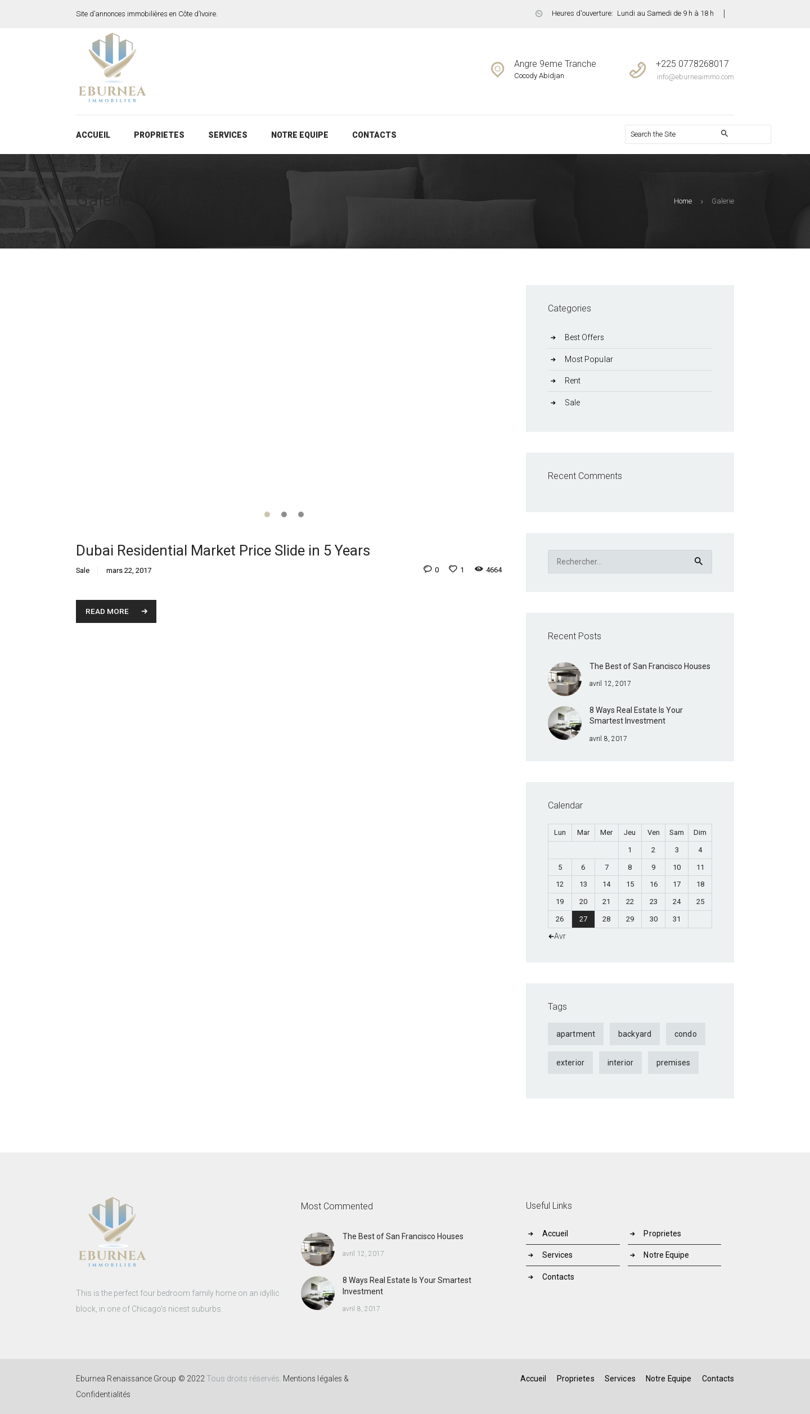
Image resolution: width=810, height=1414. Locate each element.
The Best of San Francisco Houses (650, 666)
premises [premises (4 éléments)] (671, 1063)
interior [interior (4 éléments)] (619, 1063)
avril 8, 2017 (608, 739)
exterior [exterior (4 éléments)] (570, 1063)
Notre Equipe (667, 1255)
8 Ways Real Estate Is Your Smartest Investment (636, 716)
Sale (82, 571)
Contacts (559, 1276)
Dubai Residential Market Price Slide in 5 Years (224, 551)
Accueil (556, 1233)
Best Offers (585, 337)
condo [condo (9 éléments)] (684, 1034)
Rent (573, 380)
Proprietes (663, 1233)
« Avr (557, 936)
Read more (107, 611)
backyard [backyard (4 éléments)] (634, 1034)
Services (558, 1255)
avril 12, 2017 (610, 684)
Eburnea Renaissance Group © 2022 (140, 1378)
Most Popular (589, 359)
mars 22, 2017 (128, 571)
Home (683, 201)
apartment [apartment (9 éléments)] (575, 1034)
